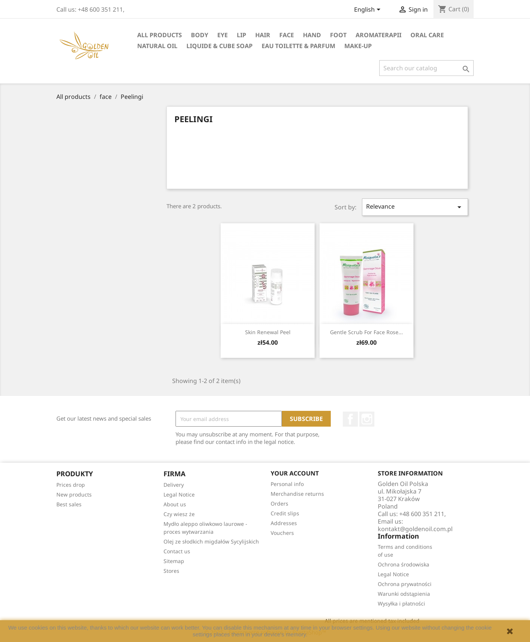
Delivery (174, 484)
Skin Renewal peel (268, 332)
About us (175, 504)
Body (199, 35)
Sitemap (174, 561)
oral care (427, 35)
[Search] (426, 68)
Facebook (350, 419)
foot (338, 35)
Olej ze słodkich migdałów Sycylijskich (211, 541)
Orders (279, 503)
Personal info (287, 484)
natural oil (157, 46)
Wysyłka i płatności (401, 603)
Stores (171, 570)
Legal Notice (179, 494)
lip (241, 35)
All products (159, 35)
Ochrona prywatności (405, 583)
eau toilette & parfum (298, 46)
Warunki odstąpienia (404, 593)
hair (262, 35)
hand (312, 35)
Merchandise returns (297, 493)
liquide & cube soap (219, 46)
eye (222, 35)
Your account (295, 473)
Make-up (358, 46)
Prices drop (70, 484)
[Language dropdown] (368, 10)
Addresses (284, 523)
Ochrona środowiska (403, 564)
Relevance (415, 207)
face (286, 35)
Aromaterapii (378, 35)
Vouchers (282, 532)
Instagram (366, 419)
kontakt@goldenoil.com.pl (415, 529)
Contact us (177, 551)
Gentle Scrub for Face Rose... (366, 332)
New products (74, 494)
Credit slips (285, 513)
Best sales (69, 504)
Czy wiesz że (179, 514)
